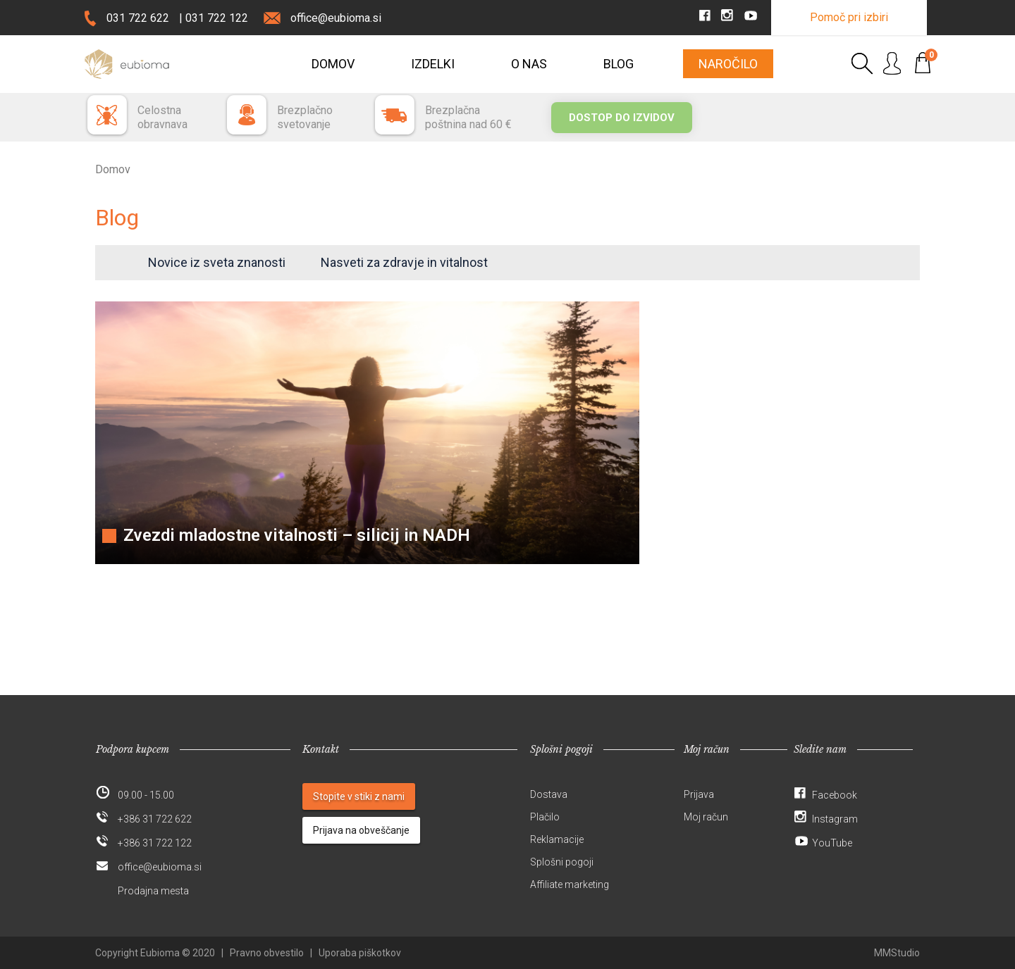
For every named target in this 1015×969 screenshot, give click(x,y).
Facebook (834, 795)
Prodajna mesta (153, 890)
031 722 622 (137, 18)
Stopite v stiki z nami (359, 796)
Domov (333, 63)
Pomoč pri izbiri (849, 17)
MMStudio (897, 952)
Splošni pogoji (561, 862)
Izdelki (433, 63)
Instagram (835, 819)
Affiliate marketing (569, 884)
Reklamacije (557, 839)
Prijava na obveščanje (361, 830)
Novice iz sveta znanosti (216, 262)
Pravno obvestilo (267, 952)
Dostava (548, 794)
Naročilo (728, 63)
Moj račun (706, 817)
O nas (529, 63)
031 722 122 (216, 18)
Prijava (699, 794)
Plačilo (545, 817)
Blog (618, 63)
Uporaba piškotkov (360, 952)
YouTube (832, 843)
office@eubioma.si (335, 18)
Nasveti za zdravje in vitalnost (404, 262)
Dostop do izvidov (622, 117)
